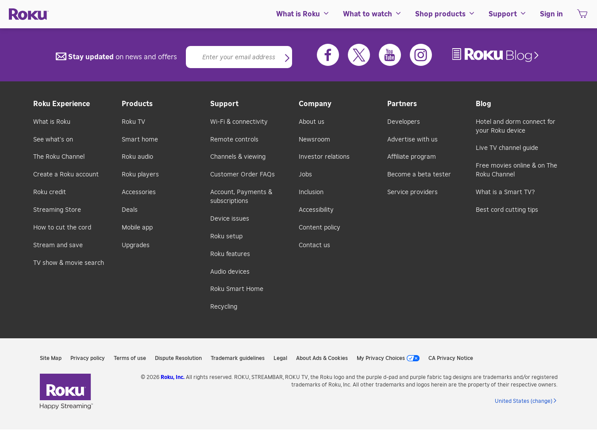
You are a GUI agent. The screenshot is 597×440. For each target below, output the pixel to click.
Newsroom (314, 140)
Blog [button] (483, 103)
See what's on (53, 140)
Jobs (305, 175)
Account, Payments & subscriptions (241, 196)
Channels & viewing (238, 157)
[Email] (239, 57)
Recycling (223, 307)
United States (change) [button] (523, 401)
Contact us (314, 245)
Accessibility (316, 210)
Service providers (412, 192)
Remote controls (234, 140)
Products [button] (137, 103)
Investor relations (324, 157)
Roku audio (137, 157)
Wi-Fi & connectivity (239, 122)
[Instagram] (421, 55)
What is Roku (51, 122)
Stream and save (58, 245)
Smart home (140, 140)
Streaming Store (57, 210)
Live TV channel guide (507, 148)
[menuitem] (303, 14)
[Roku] (29, 14)
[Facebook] (328, 55)
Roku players (140, 175)
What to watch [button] (372, 14)
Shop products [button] (445, 14)
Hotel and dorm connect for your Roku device (515, 126)
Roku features (230, 254)
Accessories (139, 192)
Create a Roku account (66, 175)
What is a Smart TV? (505, 192)
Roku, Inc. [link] (173, 377)
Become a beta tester (419, 175)
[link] (496, 55)
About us (311, 122)
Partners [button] (402, 103)
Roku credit (49, 192)
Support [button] (508, 14)
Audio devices (230, 272)
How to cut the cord (62, 228)
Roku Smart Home (236, 289)
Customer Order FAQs (242, 175)
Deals (130, 210)
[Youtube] (390, 55)
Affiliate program (411, 157)
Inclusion (311, 192)
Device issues (229, 219)
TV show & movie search (68, 263)
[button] (287, 59)
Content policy (319, 228)
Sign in (551, 14)
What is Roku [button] (303, 14)
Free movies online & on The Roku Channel (516, 170)
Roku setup (226, 236)
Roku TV (133, 122)
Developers (403, 122)
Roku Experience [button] (61, 103)
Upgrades (136, 245)
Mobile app (137, 228)
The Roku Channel (59, 157)
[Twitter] (359, 55)
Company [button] (315, 103)
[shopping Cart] (582, 16)
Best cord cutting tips (507, 210)
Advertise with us (412, 140)
